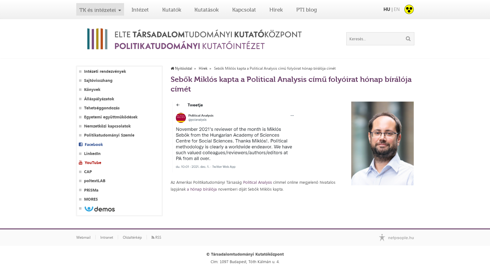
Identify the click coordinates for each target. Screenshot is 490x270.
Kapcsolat (244, 10)
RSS (156, 237)
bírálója (210, 189)
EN (397, 9)
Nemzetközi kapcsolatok (107, 126)
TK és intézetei (97, 10)
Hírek (276, 10)
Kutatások (206, 10)
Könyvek (92, 90)
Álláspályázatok (99, 99)
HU (386, 9)
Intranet (106, 237)
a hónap (195, 189)
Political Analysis (257, 182)
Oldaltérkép (132, 237)
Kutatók (171, 10)
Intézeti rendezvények (105, 71)
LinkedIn (92, 154)
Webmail (83, 237)
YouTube (93, 163)
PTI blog (306, 10)
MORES (91, 199)
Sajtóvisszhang (98, 80)
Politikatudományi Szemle (109, 135)
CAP (88, 172)
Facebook (94, 144)
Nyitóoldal (181, 68)
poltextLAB (94, 181)
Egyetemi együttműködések (111, 117)
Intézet (140, 10)
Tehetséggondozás (102, 108)
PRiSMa (91, 190)
